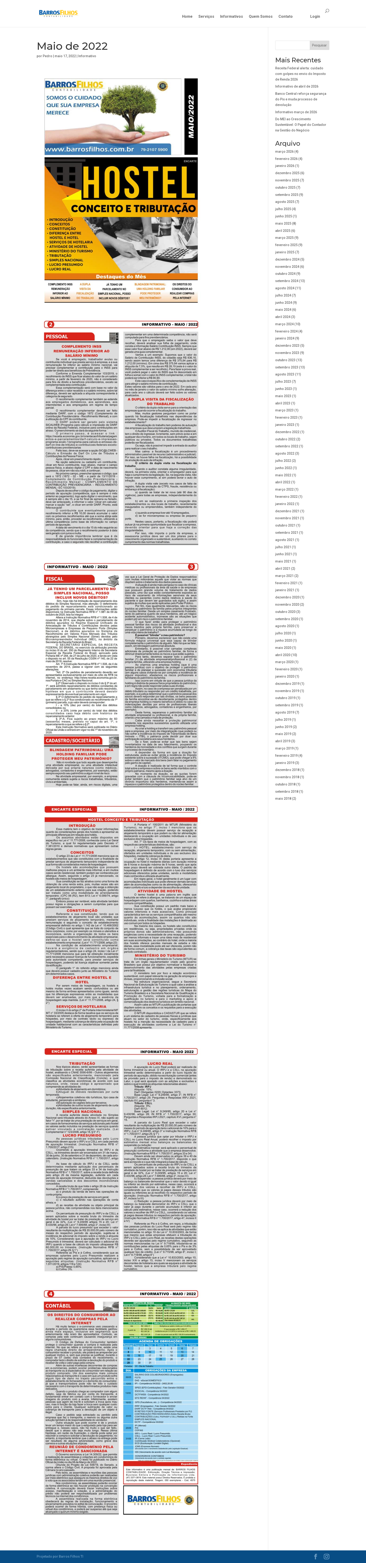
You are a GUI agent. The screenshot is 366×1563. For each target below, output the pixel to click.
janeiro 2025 (284, 252)
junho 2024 (283, 302)
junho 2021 (283, 554)
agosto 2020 (284, 626)
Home (187, 17)
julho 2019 (283, 719)
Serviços (206, 17)
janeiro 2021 (284, 590)
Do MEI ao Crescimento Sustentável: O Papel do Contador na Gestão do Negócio (300, 124)
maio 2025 (283, 223)
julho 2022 (283, 461)
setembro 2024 (286, 281)
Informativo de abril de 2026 (296, 86)
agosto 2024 (284, 288)
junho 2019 (283, 727)
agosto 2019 (284, 712)
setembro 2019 (286, 705)
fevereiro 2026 (286, 159)
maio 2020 (283, 648)
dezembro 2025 (287, 173)
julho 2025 (283, 209)
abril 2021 (282, 568)
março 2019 (284, 748)
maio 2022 (283, 475)
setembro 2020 (286, 619)
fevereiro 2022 (286, 497)
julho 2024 (283, 295)
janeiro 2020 (284, 676)
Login (315, 17)
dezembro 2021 (287, 511)
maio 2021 (283, 561)
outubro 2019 (285, 698)
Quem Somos (261, 17)
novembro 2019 (287, 691)
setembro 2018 (286, 791)
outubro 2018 (285, 784)
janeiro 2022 (284, 504)
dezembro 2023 (287, 345)
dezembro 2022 (287, 432)
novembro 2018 (287, 777)
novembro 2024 (287, 267)
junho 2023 (283, 389)
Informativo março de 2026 (296, 112)
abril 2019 (282, 741)
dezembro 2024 (287, 259)
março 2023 (284, 410)
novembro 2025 (287, 180)
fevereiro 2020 (286, 669)
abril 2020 (282, 655)
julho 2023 (283, 381)
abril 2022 (282, 482)
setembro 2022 (286, 446)
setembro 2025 (286, 195)
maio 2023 (283, 396)
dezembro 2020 (287, 597)
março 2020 (284, 662)
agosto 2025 (284, 202)
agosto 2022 (284, 453)
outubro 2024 (285, 274)
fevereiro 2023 (286, 417)
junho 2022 (283, 468)
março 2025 (284, 238)
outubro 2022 (285, 439)
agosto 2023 (284, 374)
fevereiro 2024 (286, 331)
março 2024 (284, 324)
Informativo (87, 56)
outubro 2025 (285, 187)
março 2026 (284, 151)
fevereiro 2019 (286, 755)
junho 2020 (283, 640)
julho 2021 (283, 547)
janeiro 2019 (284, 763)
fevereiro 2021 (286, 583)
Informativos (231, 17)
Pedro (47, 56)
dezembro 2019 (287, 684)
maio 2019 (283, 734)
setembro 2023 (286, 367)
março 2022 (284, 489)
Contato (285, 17)
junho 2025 (283, 216)
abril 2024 (282, 317)
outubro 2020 (285, 612)
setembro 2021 (286, 532)
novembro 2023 (287, 353)
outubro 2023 (285, 360)
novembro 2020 (287, 604)
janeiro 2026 (284, 166)
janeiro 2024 (284, 338)
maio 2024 (283, 309)
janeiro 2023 (284, 425)
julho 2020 (283, 633)
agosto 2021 (284, 540)
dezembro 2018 (287, 770)
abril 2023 (282, 403)
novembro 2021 (287, 518)
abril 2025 (282, 231)
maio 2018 (283, 798)
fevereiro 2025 (286, 245)
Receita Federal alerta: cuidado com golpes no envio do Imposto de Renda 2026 (300, 73)
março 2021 (284, 576)
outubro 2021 (285, 525)
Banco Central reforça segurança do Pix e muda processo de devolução (300, 99)
